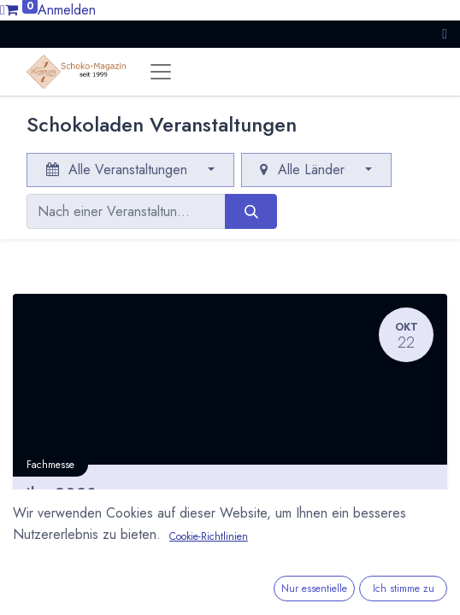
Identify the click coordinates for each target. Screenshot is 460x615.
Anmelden (67, 10)
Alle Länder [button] (304, 169)
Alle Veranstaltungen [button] (119, 169)
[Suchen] (251, 211)
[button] (444, 34)
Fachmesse (50, 464)
